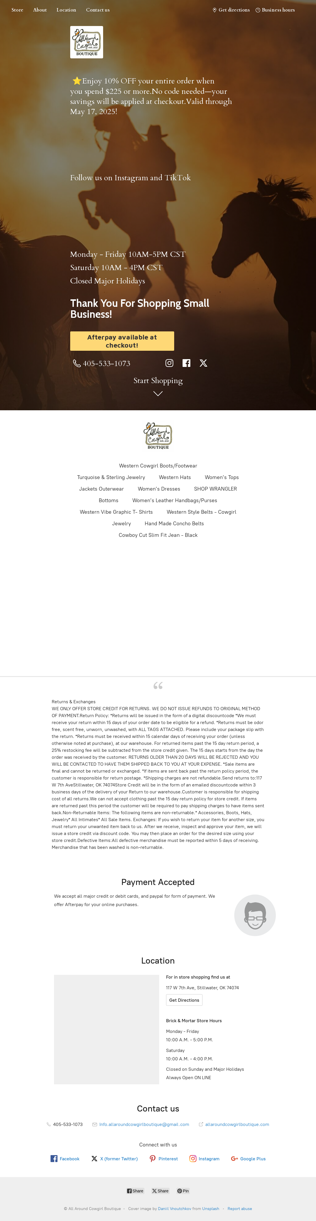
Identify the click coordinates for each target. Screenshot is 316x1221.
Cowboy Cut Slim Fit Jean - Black (158, 535)
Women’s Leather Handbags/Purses (174, 500)
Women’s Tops (222, 477)
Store (17, 10)
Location (66, 10)
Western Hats (175, 477)
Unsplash (210, 1208)
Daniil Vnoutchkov (174, 1208)
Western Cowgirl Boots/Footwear (158, 466)
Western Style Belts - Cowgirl (201, 512)
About (40, 10)
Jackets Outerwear (101, 489)
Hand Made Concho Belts (174, 523)
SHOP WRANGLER (215, 489)
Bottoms (108, 500)
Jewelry (121, 523)
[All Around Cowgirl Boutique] (158, 436)
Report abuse (240, 1208)
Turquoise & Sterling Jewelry (111, 477)
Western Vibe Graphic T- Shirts (116, 512)
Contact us (98, 10)
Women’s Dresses (159, 489)
